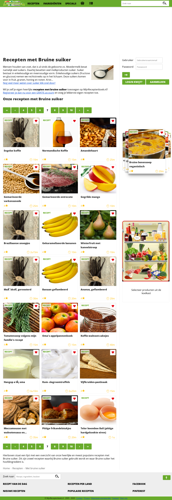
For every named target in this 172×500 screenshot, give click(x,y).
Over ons (124, 498)
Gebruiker (127, 60)
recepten (33, 3)
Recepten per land (80, 484)
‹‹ (7, 110)
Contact (79, 498)
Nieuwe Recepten (14, 491)
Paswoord (127, 66)
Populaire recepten (81, 491)
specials (70, 3)
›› (88, 110)
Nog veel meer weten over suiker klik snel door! (29, 83)
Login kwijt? (133, 82)
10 (71, 110)
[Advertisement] (86, 31)
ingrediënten (52, 3)
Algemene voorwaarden (101, 498)
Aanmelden (157, 82)
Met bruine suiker (35, 468)
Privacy (87, 498)
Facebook (139, 484)
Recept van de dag (15, 484)
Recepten (17, 468)
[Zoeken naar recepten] (145, 3)
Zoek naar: (9, 476)
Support (115, 498)
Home (6, 468)
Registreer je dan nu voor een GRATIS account (28, 92)
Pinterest (139, 491)
